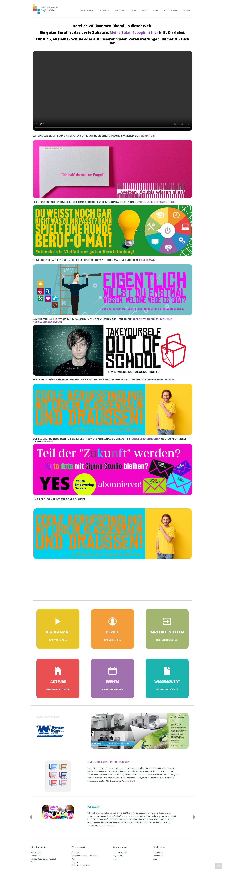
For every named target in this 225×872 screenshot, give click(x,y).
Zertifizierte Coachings (81, 865)
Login (115, 859)
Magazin (156, 10)
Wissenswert (170, 10)
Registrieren (117, 855)
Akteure (132, 10)
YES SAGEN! (93, 806)
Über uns (75, 852)
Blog (73, 859)
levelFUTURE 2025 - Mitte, (108, 762)
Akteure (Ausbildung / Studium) (43, 859)
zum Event (130, 781)
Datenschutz (158, 855)
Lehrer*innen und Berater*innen (85, 855)
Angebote (119, 10)
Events (144, 10)
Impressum (158, 852)
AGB (155, 859)
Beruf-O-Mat (87, 10)
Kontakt (185, 10)
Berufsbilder (103, 10)
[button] (43, 816)
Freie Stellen (35, 855)
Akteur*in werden (120, 852)
